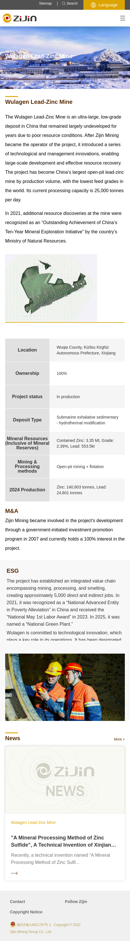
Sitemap (45, 3)
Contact (17, 901)
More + (119, 739)
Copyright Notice (26, 912)
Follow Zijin (76, 901)
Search (70, 3)
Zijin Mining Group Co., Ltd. (31, 932)
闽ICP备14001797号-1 (34, 925)
